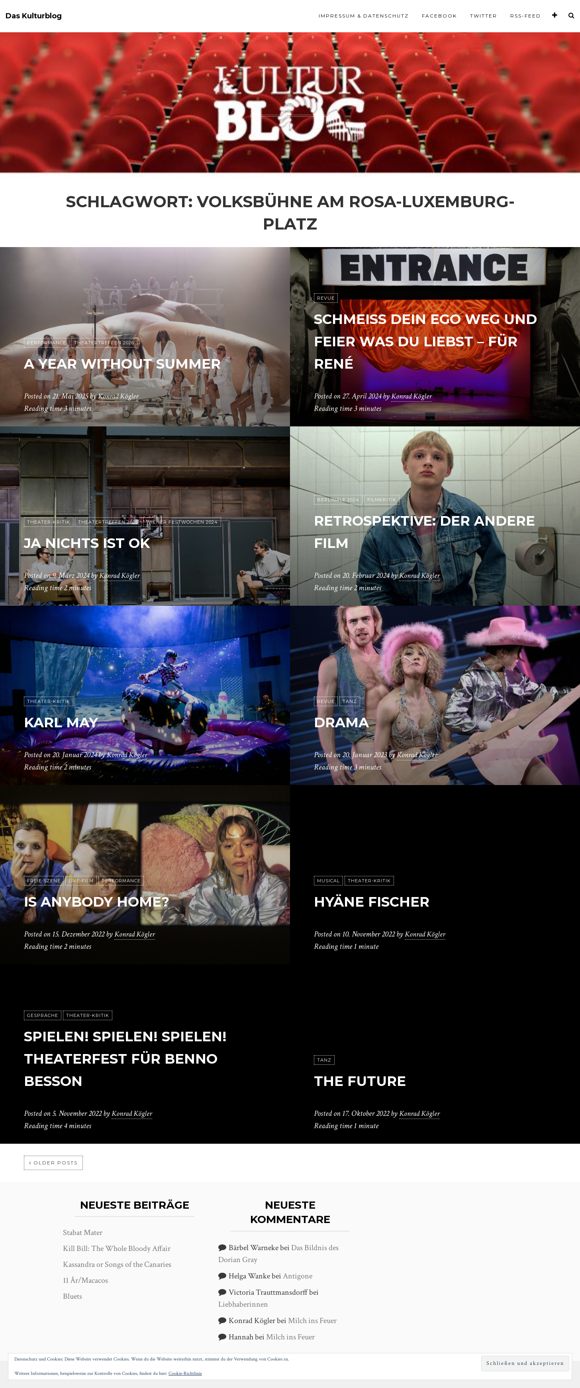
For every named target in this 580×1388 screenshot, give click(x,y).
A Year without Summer (137, 363)
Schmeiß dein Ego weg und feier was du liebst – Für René (433, 341)
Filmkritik (381, 500)
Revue (326, 298)
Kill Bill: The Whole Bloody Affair (116, 1248)
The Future (366, 1080)
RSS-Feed (525, 16)
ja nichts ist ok (97, 542)
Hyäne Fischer (380, 901)
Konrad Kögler (119, 396)
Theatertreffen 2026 (104, 343)
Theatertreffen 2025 (108, 522)
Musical (328, 881)
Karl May (67, 722)
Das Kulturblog (34, 16)
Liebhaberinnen (243, 1304)
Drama (346, 722)
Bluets (72, 1296)
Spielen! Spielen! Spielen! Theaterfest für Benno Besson (140, 1058)
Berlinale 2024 (338, 500)
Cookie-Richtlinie (185, 1373)
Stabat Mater (82, 1232)
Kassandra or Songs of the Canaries (117, 1264)
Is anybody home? (109, 901)
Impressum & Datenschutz (364, 16)
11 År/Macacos (85, 1280)
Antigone (297, 1276)
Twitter (483, 16)
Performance (46, 343)
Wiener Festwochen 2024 (182, 522)
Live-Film (81, 881)
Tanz (350, 702)
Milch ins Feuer (312, 1320)
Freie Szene (44, 881)
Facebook (439, 16)
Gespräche (42, 1016)
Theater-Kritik (48, 522)
